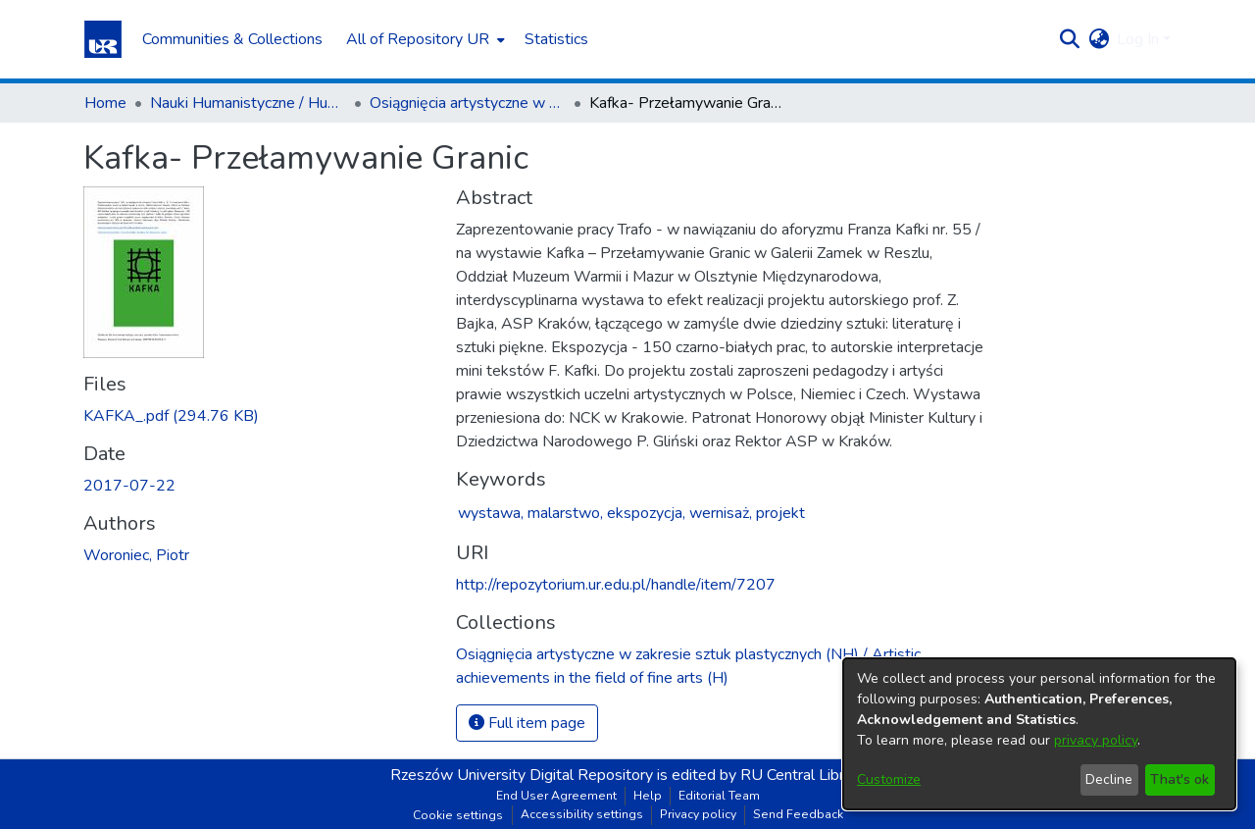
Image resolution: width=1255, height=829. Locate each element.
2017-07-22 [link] (129, 485)
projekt (780, 513)
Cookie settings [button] (458, 815)
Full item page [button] (527, 723)
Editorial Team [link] (719, 795)
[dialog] (1039, 733)
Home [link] (105, 103)
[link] (171, 416)
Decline (1108, 779)
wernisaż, (720, 513)
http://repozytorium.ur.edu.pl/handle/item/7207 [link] (616, 585)
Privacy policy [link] (698, 814)
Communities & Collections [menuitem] (232, 39)
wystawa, (491, 513)
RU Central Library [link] (802, 775)
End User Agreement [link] (556, 795)
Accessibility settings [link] (582, 814)
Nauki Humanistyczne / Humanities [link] (248, 103)
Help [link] (647, 795)
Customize (889, 779)
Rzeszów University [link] (458, 775)
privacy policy (1095, 740)
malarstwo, (565, 513)
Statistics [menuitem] (556, 39)
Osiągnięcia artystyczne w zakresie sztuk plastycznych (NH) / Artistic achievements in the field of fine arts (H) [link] (468, 103)
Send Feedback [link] (798, 814)
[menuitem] (423, 39)
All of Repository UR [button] (417, 39)
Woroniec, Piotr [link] (136, 555)
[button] (103, 39)
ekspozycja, (646, 513)
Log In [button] (1140, 39)
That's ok (1179, 779)
